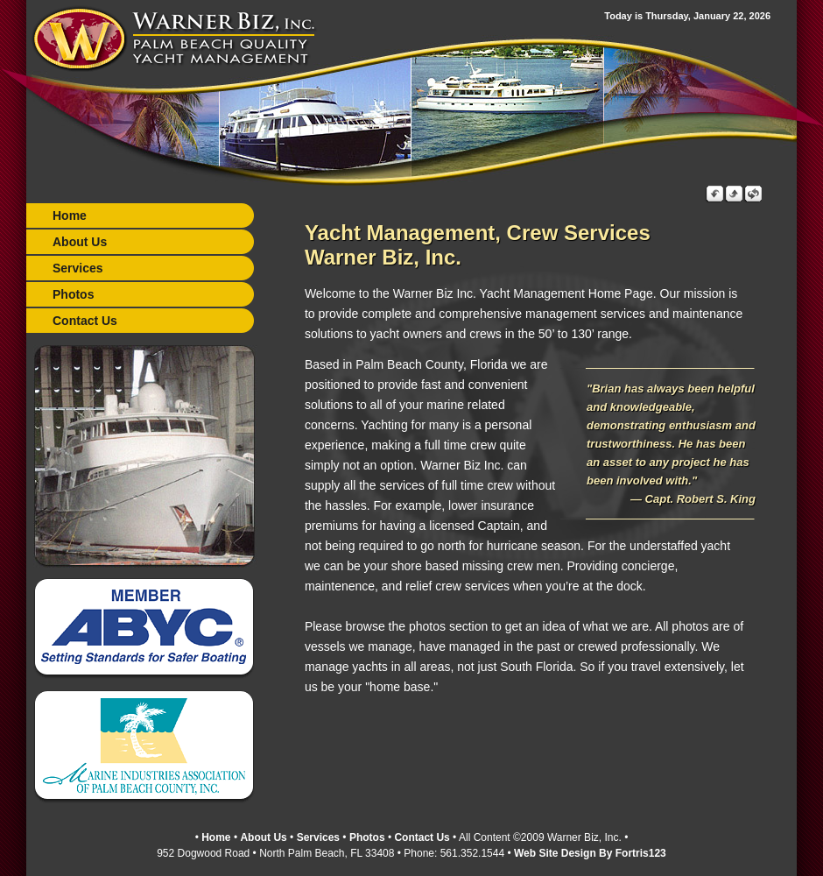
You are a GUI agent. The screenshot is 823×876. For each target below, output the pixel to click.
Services (78, 268)
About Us (80, 242)
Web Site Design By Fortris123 (590, 852)
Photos (73, 294)
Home (70, 215)
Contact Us (85, 321)
